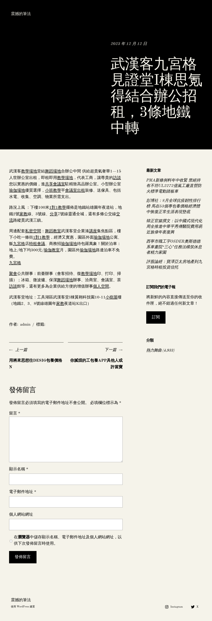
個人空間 (101, 286)
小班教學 (53, 191)
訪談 (117, 178)
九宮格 (19, 244)
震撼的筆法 (21, 14)
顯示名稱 (18, 469)
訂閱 (156, 317)
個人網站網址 (21, 515)
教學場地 (29, 171)
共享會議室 (55, 184)
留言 (14, 413)
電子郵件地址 (22, 492)
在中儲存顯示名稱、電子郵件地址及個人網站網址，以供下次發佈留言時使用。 (68, 540)
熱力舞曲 (153, 350)
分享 (54, 214)
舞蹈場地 (53, 171)
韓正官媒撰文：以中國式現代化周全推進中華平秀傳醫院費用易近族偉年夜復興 (174, 226)
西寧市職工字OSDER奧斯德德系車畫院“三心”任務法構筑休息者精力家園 (174, 247)
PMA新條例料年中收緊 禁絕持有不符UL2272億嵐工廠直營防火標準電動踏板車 (173, 186)
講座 (93, 231)
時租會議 (37, 244)
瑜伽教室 (52, 250)
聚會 (13, 274)
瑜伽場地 (17, 191)
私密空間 (33, 231)
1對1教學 (57, 208)
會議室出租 (75, 191)
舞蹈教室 (53, 231)
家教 (23, 214)
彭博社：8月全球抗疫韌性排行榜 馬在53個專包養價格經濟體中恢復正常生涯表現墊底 (173, 206)
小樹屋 (112, 297)
